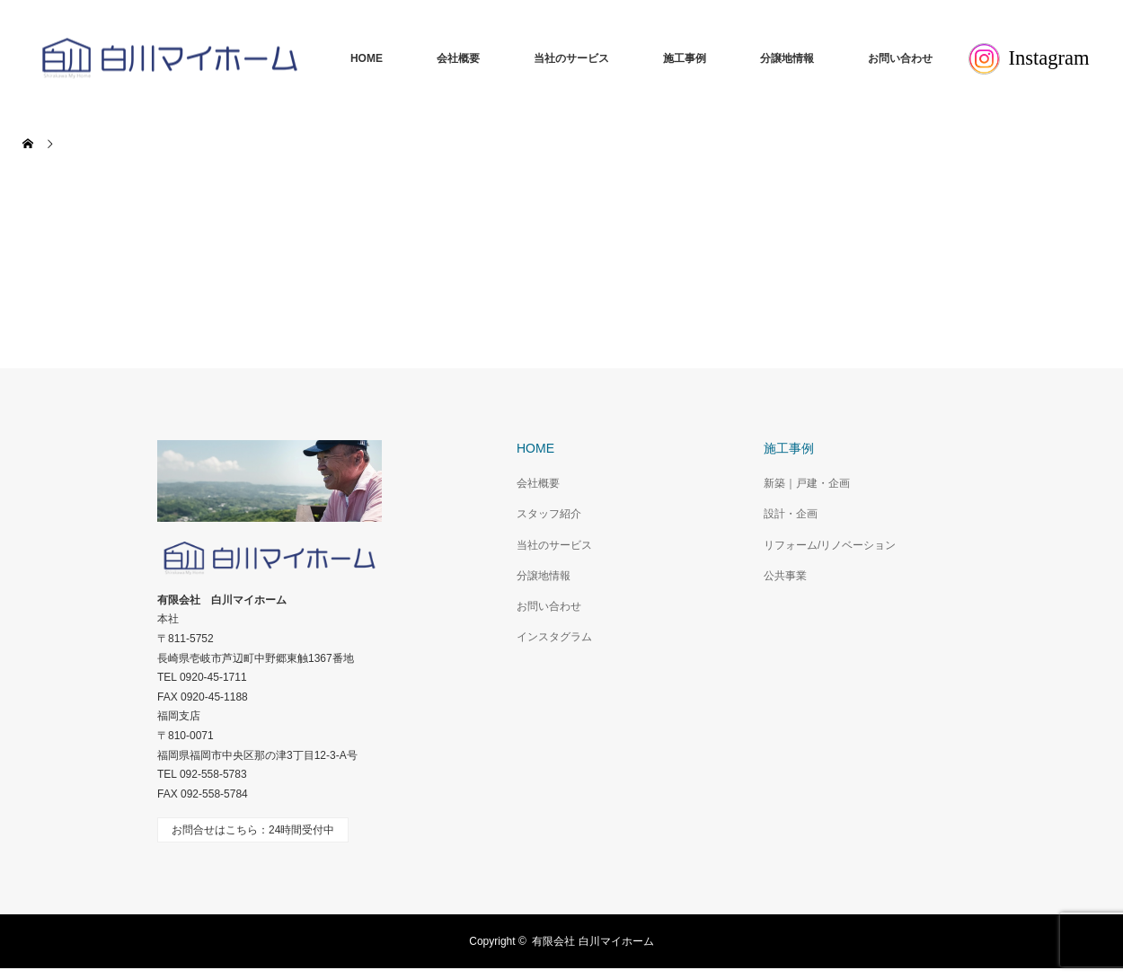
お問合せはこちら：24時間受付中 (253, 830)
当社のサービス (571, 58)
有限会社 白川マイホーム (592, 941)
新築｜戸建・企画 (807, 483)
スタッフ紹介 (549, 513)
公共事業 (785, 575)
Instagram (1029, 59)
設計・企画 (791, 513)
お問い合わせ (900, 58)
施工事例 (684, 58)
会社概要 (458, 58)
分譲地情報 (787, 58)
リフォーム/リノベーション (830, 545)
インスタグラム (554, 637)
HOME (366, 58)
